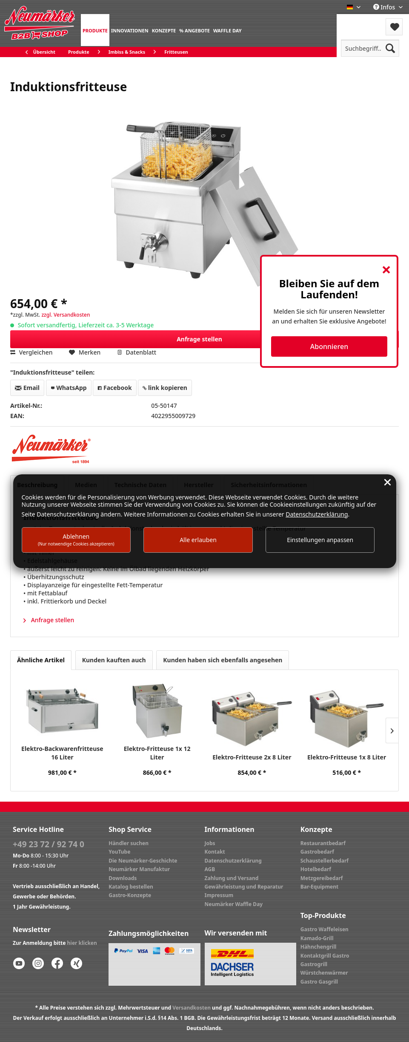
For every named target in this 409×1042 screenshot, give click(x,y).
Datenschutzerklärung (233, 860)
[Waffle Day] (227, 30)
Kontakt (215, 851)
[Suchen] (390, 48)
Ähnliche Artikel (41, 660)
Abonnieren (329, 346)
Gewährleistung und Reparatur (244, 886)
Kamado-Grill (317, 938)
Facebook (114, 388)
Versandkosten (191, 1007)
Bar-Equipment (319, 886)
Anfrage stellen (285, 337)
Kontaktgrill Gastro (324, 955)
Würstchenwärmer (324, 972)
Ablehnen (76, 539)
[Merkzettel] (394, 26)
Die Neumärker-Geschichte (143, 860)
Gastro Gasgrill (319, 981)
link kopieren (165, 388)
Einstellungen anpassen (320, 540)
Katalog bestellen (131, 886)
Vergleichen (31, 352)
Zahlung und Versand (232, 878)
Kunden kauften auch (114, 660)
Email (27, 388)
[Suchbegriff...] (370, 48)
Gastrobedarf (317, 851)
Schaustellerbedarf (324, 860)
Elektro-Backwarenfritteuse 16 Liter (62, 753)
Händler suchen (129, 843)
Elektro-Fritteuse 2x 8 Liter (251, 757)
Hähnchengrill (318, 946)
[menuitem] (95, 30)
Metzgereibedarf (321, 878)
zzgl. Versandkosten (65, 314)
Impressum (219, 895)
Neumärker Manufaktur (139, 869)
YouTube (119, 851)
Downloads (123, 878)
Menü (359, 21)
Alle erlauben (198, 540)
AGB (210, 869)
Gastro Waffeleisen (324, 929)
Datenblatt (136, 352)
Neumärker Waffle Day (234, 904)
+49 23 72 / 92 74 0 (48, 844)
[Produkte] (95, 30)
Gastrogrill (313, 964)
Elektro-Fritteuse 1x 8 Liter (346, 757)
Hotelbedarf (315, 869)
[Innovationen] (129, 30)
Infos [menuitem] (385, 7)
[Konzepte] (164, 30)
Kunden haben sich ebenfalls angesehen (222, 660)
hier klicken (82, 943)
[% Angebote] (194, 30)
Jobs (210, 843)
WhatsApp (69, 388)
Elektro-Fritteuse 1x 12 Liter (157, 753)
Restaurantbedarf (323, 843)
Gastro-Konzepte (130, 895)
